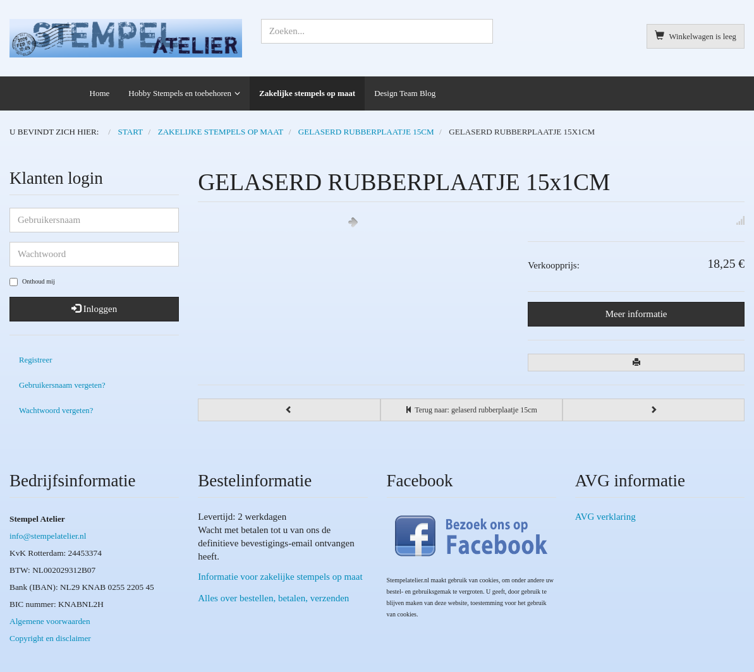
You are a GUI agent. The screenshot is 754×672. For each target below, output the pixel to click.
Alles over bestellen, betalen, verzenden (273, 598)
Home (100, 93)
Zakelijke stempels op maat (307, 93)
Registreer (35, 360)
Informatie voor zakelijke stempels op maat (280, 577)
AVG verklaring (605, 517)
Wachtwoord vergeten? (56, 410)
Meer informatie (636, 314)
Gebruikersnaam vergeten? (62, 385)
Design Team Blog (404, 93)
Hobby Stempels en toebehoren (179, 93)
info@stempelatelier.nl (47, 536)
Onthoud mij (32, 282)
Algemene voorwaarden (49, 621)
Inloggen (94, 309)
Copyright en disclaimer (50, 638)
